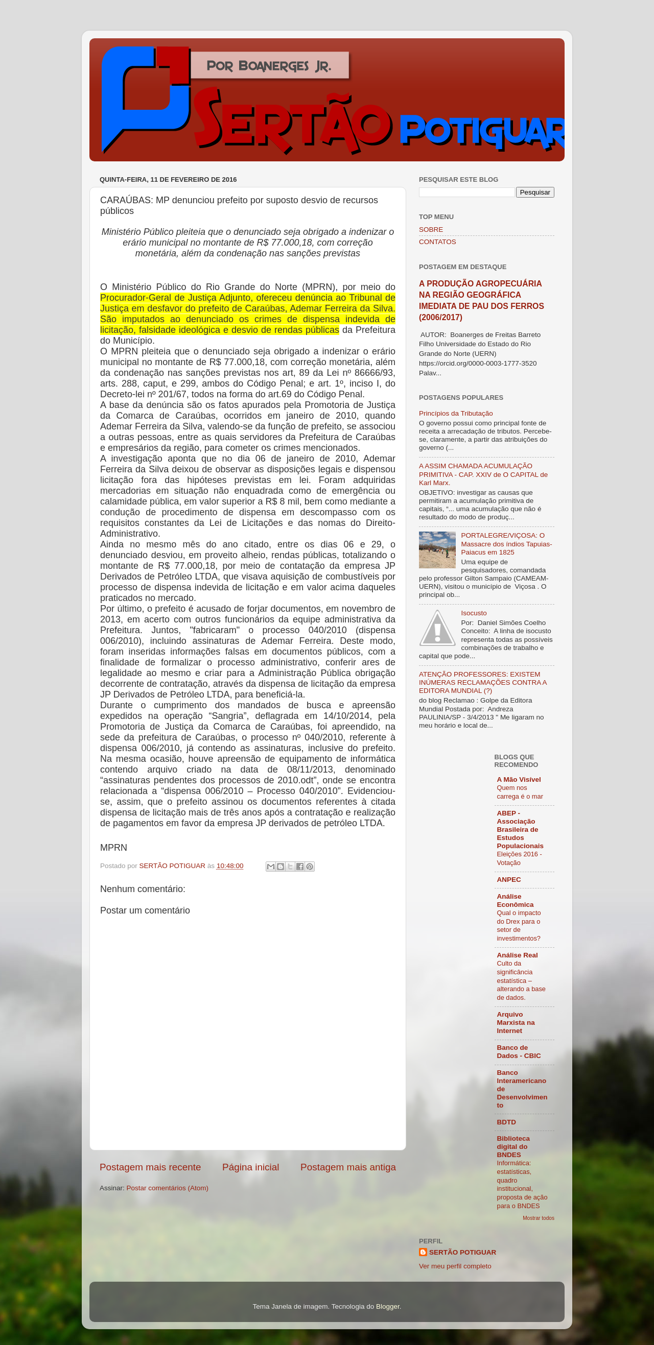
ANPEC (509, 879)
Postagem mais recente (150, 1167)
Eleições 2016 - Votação (519, 858)
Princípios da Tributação (456, 413)
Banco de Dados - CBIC (519, 1052)
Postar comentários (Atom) (168, 1188)
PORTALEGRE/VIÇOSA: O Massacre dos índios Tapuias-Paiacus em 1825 (506, 544)
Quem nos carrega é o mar (520, 792)
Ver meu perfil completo (455, 1266)
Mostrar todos (538, 1218)
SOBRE (431, 229)
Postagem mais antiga (348, 1167)
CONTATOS (437, 242)
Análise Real (517, 955)
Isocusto (473, 613)
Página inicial (250, 1167)
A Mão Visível (519, 779)
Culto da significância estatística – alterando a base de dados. (521, 980)
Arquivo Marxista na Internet (516, 1023)
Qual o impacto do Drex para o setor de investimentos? (519, 925)
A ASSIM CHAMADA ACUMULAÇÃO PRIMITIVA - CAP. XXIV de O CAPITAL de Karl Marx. (483, 474)
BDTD (507, 1122)
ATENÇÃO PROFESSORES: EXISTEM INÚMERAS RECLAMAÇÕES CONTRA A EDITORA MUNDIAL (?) (483, 682)
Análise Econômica (515, 900)
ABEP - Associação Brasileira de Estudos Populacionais (520, 829)
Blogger (388, 1306)
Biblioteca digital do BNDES (513, 1147)
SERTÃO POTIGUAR (462, 1252)
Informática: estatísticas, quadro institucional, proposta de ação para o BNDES (522, 1184)
